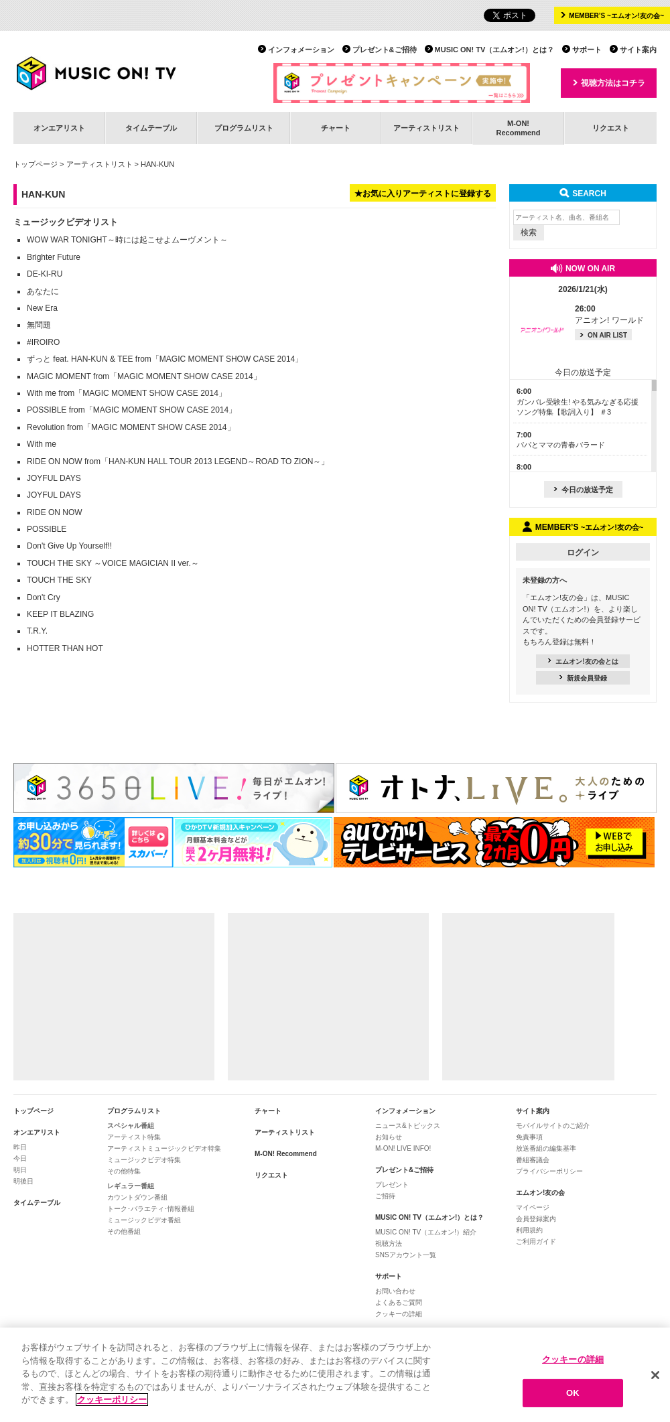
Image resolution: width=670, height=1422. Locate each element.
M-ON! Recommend (286, 1153)
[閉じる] (655, 1375)
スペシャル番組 (130, 1125)
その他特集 (124, 1171)
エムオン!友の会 (540, 1192)
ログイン (583, 552)
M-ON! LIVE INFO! (403, 1148)
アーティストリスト (426, 128)
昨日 (20, 1147)
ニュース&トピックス (407, 1125)
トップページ (35, 164)
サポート (587, 50)
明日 (20, 1170)
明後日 (23, 1181)
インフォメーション (301, 50)
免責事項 (529, 1137)
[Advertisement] (113, 996)
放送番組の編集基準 (546, 1148)
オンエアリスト (59, 128)
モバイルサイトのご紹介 (553, 1125)
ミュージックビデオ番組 (144, 1220)
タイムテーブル (151, 128)
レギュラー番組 (130, 1186)
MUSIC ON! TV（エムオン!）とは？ (494, 50)
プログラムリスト (243, 128)
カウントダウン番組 (137, 1197)
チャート (335, 128)
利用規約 (529, 1230)
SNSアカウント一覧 (405, 1255)
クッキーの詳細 (398, 1314)
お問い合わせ (395, 1291)
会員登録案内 (536, 1218)
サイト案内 (638, 50)
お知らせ (388, 1137)
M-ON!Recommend (518, 127)
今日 (20, 1158)
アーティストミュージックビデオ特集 (164, 1148)
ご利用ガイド (536, 1241)
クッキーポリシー (112, 1400)
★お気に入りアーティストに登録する (422, 193)
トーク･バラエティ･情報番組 (150, 1208)
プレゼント (392, 1184)
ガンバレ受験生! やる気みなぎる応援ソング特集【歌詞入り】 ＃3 (578, 401)
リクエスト (610, 128)
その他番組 (124, 1231)
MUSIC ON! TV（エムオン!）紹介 (425, 1232)
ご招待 (385, 1196)
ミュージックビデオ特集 (144, 1159)
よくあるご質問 (398, 1302)
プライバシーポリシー (549, 1171)
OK (573, 1394)
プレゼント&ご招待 (384, 50)
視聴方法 (388, 1243)
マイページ (532, 1207)
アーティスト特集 (134, 1137)
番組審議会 (532, 1159)
